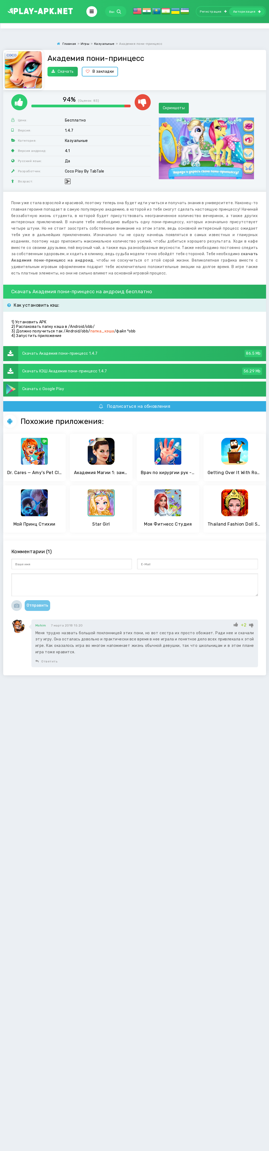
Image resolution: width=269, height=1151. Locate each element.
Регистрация (213, 11)
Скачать (62, 71)
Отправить (37, 605)
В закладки (100, 71)
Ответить (46, 661)
